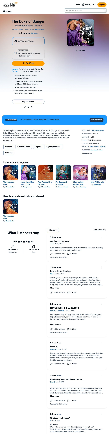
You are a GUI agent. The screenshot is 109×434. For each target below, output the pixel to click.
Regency (38, 147)
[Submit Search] (104, 10)
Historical (8, 147)
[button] (25, 107)
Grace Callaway (81, 187)
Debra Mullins (45, 187)
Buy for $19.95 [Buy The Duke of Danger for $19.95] (28, 102)
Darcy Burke (10, 187)
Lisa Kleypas (97, 185)
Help (78, 5)
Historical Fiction (23, 147)
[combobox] (85, 10)
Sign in (102, 4)
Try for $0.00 (28, 63)
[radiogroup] (28, 48)
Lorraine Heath (63, 187)
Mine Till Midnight (97, 182)
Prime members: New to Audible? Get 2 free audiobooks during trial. (31, 70)
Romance (8, 153)
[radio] (28, 41)
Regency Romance (53, 147)
